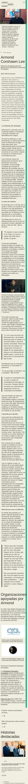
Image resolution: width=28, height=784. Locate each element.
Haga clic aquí (6, 699)
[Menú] (24, 2)
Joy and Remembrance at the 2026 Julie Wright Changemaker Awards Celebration (13, 764)
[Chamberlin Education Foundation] (7, 4)
